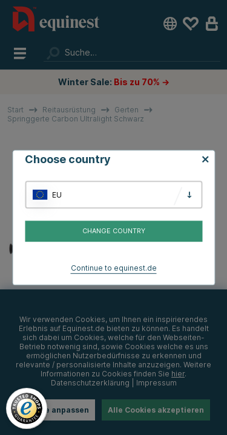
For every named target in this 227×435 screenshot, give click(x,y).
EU (57, 194)
